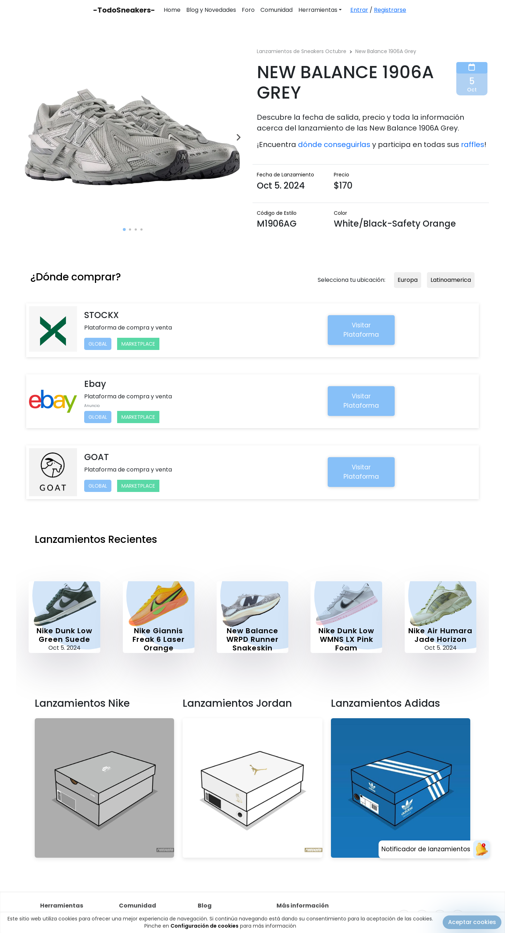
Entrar (359, 10)
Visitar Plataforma (361, 330)
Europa (408, 280)
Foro (248, 10)
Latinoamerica (451, 280)
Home (172, 10)
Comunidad (276, 10)
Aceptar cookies (472, 922)
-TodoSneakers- (124, 10)
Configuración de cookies (204, 926)
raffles (472, 144)
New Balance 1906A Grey (385, 51)
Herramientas (317, 10)
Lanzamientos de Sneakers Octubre (301, 51)
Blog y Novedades (211, 10)
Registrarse (390, 10)
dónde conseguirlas (334, 144)
